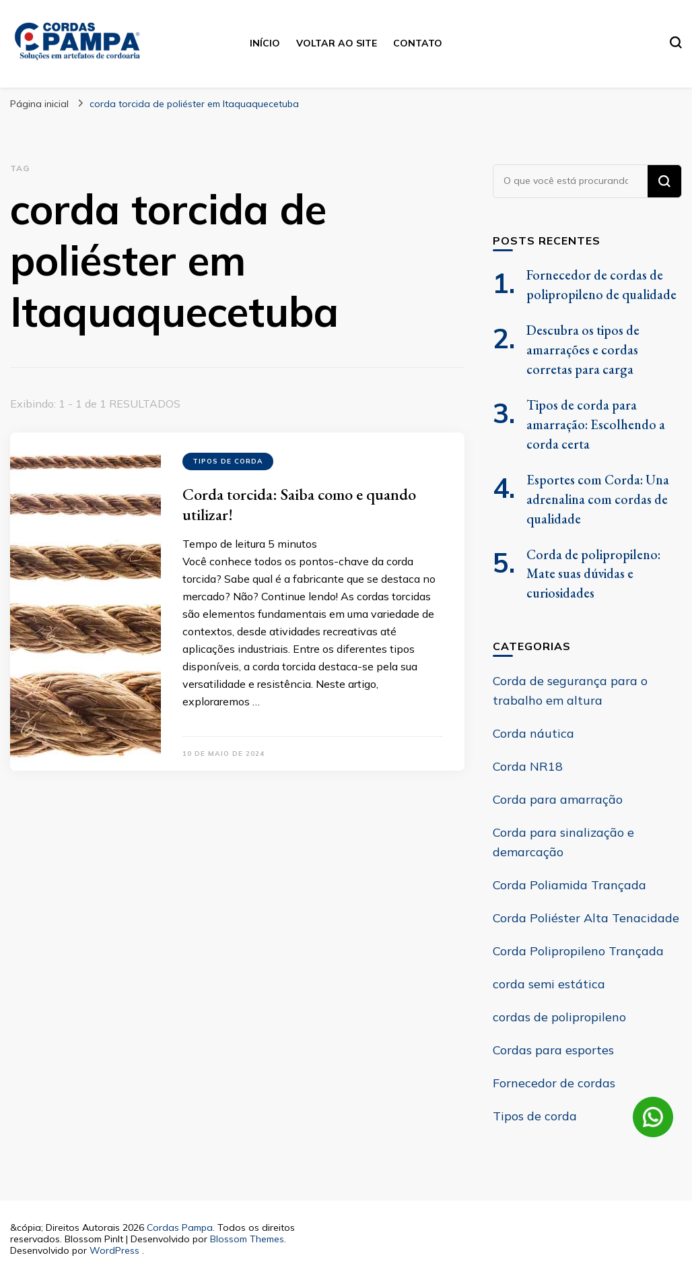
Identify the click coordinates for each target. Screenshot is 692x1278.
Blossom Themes (247, 1239)
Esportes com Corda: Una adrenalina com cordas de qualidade (597, 499)
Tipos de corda (228, 461)
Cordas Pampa (180, 1227)
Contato (417, 43)
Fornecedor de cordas (554, 1083)
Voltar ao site (336, 43)
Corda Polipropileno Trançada (578, 951)
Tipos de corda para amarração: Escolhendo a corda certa (595, 424)
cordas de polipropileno (559, 1017)
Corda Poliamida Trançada (569, 885)
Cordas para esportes (553, 1050)
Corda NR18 (528, 766)
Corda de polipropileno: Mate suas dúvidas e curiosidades (593, 574)
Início (265, 43)
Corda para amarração (558, 799)
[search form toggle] (676, 42)
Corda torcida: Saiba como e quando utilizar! (299, 504)
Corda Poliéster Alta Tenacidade (586, 918)
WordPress (114, 1250)
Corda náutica (533, 733)
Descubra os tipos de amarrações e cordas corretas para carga (582, 349)
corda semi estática (549, 984)
